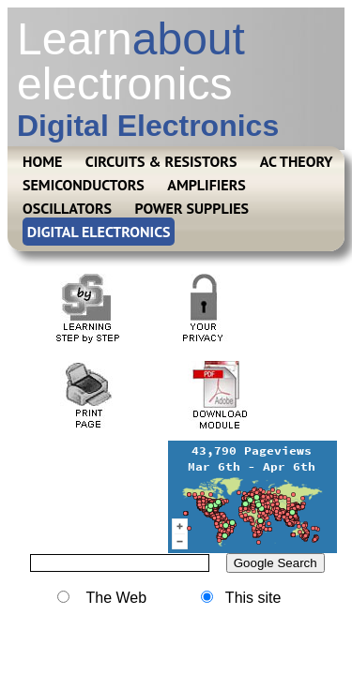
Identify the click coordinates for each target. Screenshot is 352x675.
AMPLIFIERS (206, 184)
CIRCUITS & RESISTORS (161, 161)
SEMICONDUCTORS (84, 184)
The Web (101, 598)
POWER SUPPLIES (192, 208)
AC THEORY (296, 161)
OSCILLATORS (67, 208)
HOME (42, 161)
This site (241, 598)
